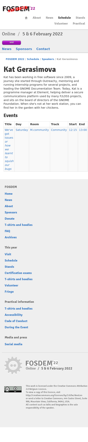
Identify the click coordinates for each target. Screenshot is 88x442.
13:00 (83, 129)
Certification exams (18, 273)
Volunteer (61, 24)
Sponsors (24, 49)
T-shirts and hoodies (18, 225)
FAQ (7, 231)
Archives (11, 237)
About (37, 18)
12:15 (73, 129)
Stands (80, 18)
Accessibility (13, 315)
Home (26, 17)
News (49, 18)
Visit (8, 254)
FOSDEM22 (19, 9)
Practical (79, 24)
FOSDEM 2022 (15, 59)
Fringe (9, 292)
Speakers (48, 59)
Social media (13, 344)
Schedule (64, 18)
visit (12, 42)
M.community (39, 129)
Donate (9, 219)
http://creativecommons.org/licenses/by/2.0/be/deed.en (54, 395)
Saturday (22, 129)
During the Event (16, 327)
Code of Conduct (16, 321)
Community (59, 129)
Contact (43, 49)
